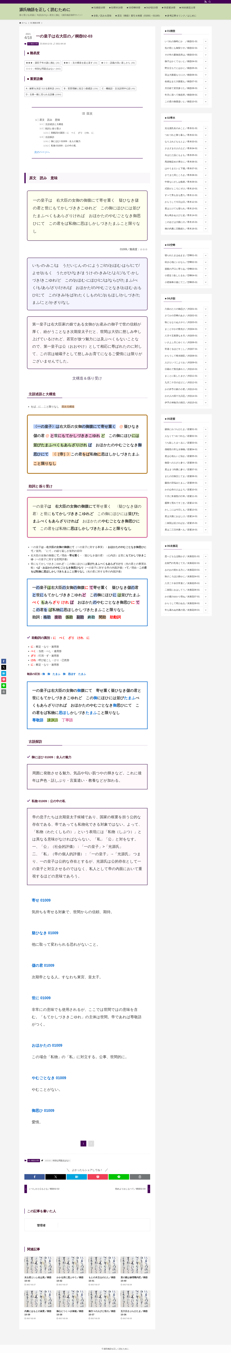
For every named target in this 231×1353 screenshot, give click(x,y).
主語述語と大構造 (54, 124)
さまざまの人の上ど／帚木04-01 (186, 148)
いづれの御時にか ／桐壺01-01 (186, 41)
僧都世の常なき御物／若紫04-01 (186, 449)
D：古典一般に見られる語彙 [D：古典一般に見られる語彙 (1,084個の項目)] (43, 94)
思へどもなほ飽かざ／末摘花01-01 (186, 556)
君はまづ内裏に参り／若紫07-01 (186, 469)
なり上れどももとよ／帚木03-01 (186, 141)
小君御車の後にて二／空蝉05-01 (186, 282)
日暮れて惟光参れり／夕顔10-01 (186, 369)
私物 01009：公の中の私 (63, 145)
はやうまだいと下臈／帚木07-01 (186, 168)
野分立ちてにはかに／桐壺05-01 (186, 68)
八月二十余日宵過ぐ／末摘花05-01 (186, 583)
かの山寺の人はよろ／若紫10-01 (186, 489)
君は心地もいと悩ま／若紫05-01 (186, 456)
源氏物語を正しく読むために (44, 10)
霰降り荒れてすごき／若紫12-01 (186, 503)
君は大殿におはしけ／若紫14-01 (186, 516)
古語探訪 (49, 137)
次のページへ (42, 152)
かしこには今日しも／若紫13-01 (186, 509)
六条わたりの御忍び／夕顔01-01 (186, 309)
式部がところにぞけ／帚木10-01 (186, 188)
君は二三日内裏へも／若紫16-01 (186, 530)
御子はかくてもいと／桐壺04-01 (186, 61)
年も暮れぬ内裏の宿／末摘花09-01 (186, 610)
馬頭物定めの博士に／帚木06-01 (186, 162)
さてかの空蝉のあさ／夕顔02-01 (186, 315)
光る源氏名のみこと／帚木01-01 (186, 128)
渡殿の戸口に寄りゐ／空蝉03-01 (186, 269)
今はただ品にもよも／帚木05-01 (186, 155)
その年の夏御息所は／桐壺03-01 (186, 55)
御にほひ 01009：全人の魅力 (66, 141)
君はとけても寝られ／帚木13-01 (186, 208)
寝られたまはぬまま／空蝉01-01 (186, 255)
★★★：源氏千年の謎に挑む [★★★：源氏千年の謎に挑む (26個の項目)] (43, 62)
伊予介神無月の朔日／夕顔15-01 (186, 402)
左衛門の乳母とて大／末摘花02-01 (186, 563)
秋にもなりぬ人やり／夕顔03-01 (186, 322)
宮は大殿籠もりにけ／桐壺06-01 (186, 75)
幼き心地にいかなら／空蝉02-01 (186, 262)
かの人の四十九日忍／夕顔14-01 (186, 396)
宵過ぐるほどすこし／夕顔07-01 (186, 349)
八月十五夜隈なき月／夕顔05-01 (186, 336)
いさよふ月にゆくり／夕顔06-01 (186, 342)
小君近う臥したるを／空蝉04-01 (186, 275)
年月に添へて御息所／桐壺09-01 (186, 95)
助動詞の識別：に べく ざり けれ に (72, 132)
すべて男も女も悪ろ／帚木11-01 (186, 195)
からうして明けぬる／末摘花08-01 (186, 603)
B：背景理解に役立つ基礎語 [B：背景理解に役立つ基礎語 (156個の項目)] (81, 88)
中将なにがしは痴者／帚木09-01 (186, 182)
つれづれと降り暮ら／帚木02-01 (186, 135)
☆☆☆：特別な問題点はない (57, 1160)
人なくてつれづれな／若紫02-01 (186, 436)
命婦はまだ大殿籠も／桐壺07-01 (186, 81)
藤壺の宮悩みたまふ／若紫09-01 (186, 483)
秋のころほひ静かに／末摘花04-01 (186, 576)
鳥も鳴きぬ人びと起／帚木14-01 (186, 215)
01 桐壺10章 (33, 44)
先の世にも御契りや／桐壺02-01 (186, 48)
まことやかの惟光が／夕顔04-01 (186, 329)
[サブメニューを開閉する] (205, 41)
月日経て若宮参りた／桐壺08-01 (186, 88)
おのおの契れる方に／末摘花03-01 (186, 570)
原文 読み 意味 (49, 119)
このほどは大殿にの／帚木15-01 (186, 222)
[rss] (205, 2)
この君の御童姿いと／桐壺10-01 (186, 101)
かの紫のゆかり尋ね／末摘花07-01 (186, 596)
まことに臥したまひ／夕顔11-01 (186, 376)
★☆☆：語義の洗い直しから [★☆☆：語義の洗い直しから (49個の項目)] (118, 62)
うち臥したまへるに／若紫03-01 (186, 442)
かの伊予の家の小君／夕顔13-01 (186, 389)
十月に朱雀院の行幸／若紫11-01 (186, 496)
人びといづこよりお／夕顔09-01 (186, 362)
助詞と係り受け (53, 128)
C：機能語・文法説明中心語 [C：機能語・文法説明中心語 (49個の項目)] (118, 88)
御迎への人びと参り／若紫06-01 (186, 463)
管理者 (41, 1225)
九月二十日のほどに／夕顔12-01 (186, 382)
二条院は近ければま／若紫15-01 (186, 523)
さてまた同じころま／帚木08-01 (186, 175)
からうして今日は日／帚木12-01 (186, 202)
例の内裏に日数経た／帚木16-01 (186, 229)
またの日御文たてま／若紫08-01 (186, 476)
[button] (34, 1177)
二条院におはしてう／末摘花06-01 (186, 590)
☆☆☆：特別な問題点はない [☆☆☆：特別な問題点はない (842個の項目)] (43, 68)
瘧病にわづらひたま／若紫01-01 (186, 429)
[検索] (210, 2)
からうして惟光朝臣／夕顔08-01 (186, 356)
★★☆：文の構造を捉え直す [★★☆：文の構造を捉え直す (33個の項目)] (80, 62)
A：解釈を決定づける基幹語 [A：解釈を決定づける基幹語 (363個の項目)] (43, 88)
